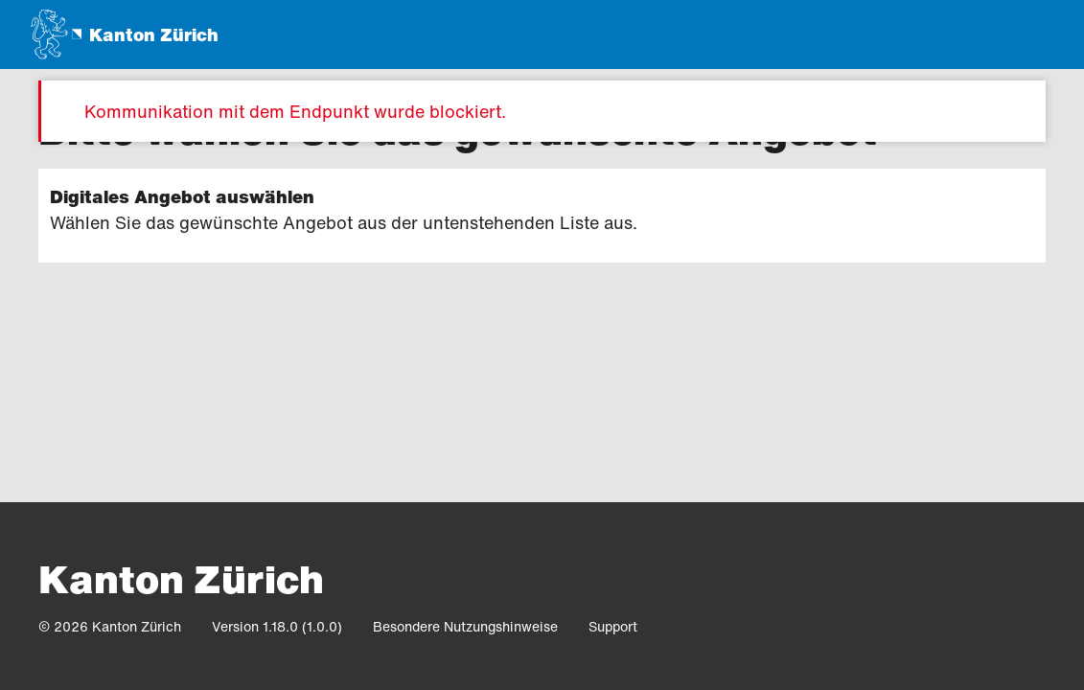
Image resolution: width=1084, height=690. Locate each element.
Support (612, 626)
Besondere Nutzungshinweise (465, 626)
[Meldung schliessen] (1015, 111)
